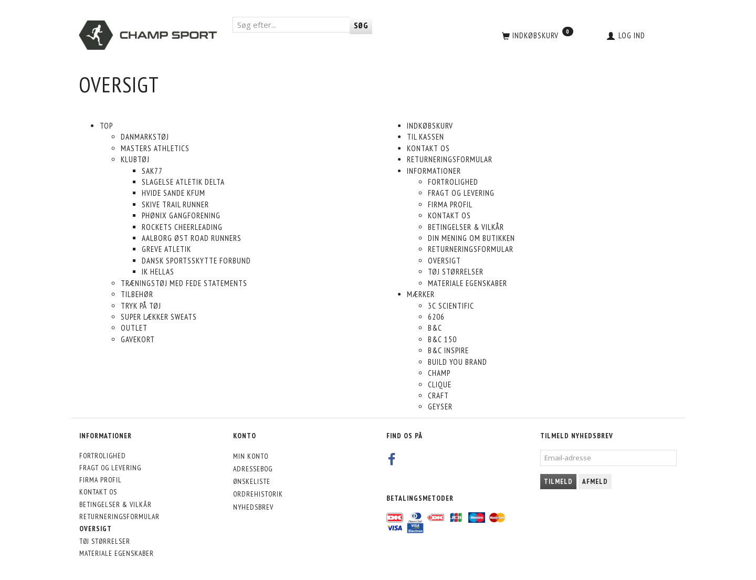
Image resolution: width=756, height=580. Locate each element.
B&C (435, 328)
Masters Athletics (155, 148)
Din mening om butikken (471, 238)
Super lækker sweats (159, 317)
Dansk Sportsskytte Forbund (196, 261)
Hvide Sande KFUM (173, 193)
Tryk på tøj (141, 306)
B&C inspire (448, 350)
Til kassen (425, 137)
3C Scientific (451, 306)
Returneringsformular (449, 159)
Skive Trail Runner (175, 204)
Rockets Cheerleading (182, 227)
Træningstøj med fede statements (184, 283)
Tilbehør (137, 294)
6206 (436, 317)
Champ (439, 373)
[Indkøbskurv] (536, 35)
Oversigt (444, 261)
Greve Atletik (166, 249)
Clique (440, 384)
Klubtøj (135, 159)
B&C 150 (442, 339)
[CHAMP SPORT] (148, 35)
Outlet (134, 328)
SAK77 (152, 171)
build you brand (457, 362)
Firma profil (450, 204)
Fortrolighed (453, 182)
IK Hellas (158, 272)
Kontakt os (428, 148)
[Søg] (361, 25)
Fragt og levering (461, 193)
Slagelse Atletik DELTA (183, 182)
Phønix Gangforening (181, 215)
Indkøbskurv (430, 126)
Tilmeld (558, 481)
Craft (438, 395)
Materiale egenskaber (467, 283)
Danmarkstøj (145, 137)
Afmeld (595, 481)
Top (106, 126)
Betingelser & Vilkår (466, 227)
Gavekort (138, 339)
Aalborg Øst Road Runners (192, 238)
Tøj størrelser (456, 272)
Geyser (440, 407)
